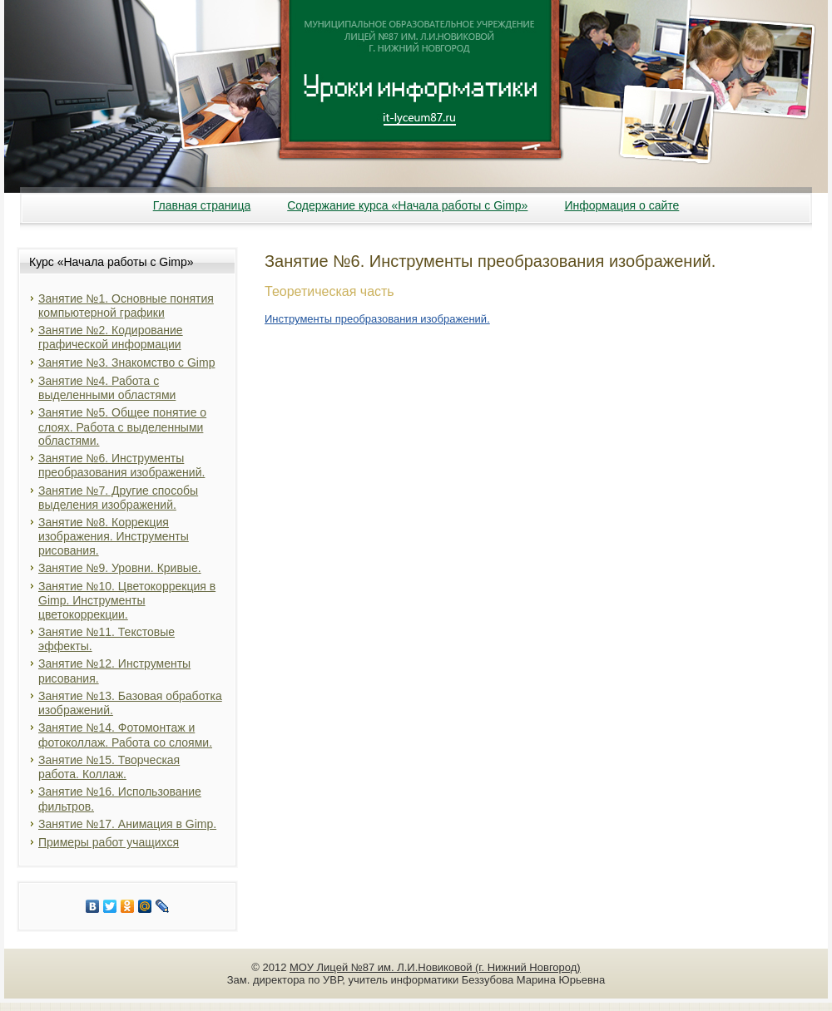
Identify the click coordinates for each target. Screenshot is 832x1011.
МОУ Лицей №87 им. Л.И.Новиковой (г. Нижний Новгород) (435, 967)
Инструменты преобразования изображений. (377, 319)
